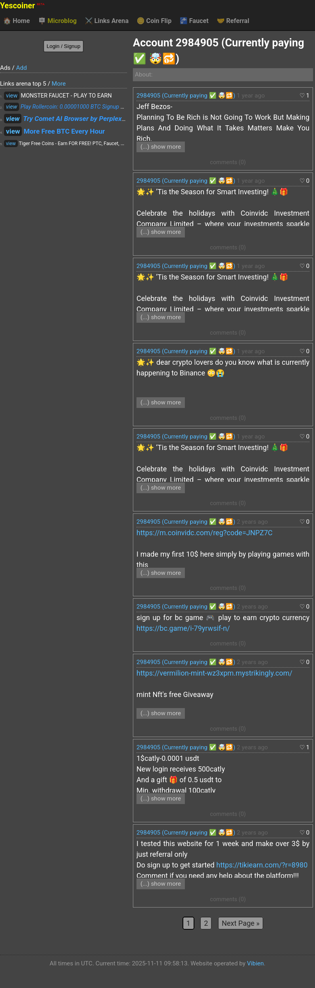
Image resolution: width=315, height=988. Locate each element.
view (11, 95)
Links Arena (107, 21)
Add (21, 67)
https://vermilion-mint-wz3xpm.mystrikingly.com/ (214, 673)
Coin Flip (154, 21)
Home (16, 21)
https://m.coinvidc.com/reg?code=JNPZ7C (204, 532)
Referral (233, 21)
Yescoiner (22, 5)
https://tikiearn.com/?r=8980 (261, 865)
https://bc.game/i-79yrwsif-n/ (183, 628)
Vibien (255, 963)
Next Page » (240, 923)
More (58, 83)
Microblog (57, 21)
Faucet (194, 21)
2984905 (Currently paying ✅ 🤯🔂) (185, 95)
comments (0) (228, 162)
